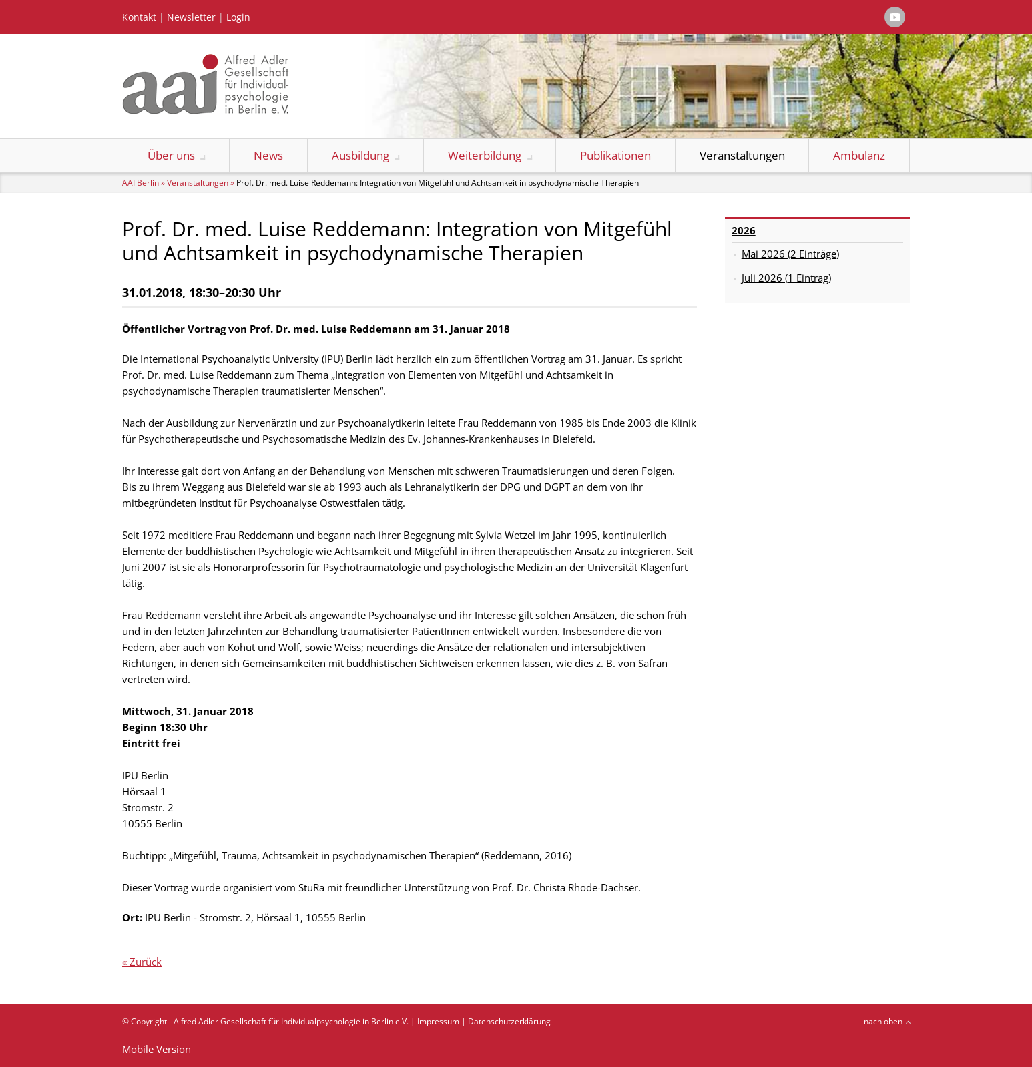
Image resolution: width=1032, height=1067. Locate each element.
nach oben (883, 1021)
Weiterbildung (484, 155)
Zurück (146, 961)
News (268, 155)
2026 (744, 230)
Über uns (171, 155)
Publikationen (615, 155)
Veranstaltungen (742, 155)
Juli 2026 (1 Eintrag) (786, 277)
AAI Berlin (140, 182)
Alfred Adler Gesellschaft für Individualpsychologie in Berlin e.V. (291, 1021)
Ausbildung (360, 155)
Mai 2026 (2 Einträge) (790, 253)
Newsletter (191, 17)
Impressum (438, 1021)
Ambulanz (859, 155)
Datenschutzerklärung (509, 1021)
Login (238, 17)
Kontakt (139, 17)
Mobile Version (156, 1049)
